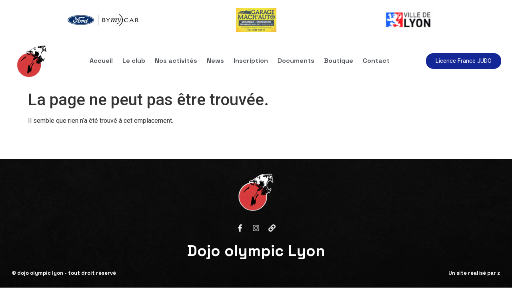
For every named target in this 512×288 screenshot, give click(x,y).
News (215, 60)
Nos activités (176, 60)
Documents (296, 60)
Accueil (101, 60)
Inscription (251, 60)
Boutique (338, 60)
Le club (133, 60)
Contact (376, 60)
